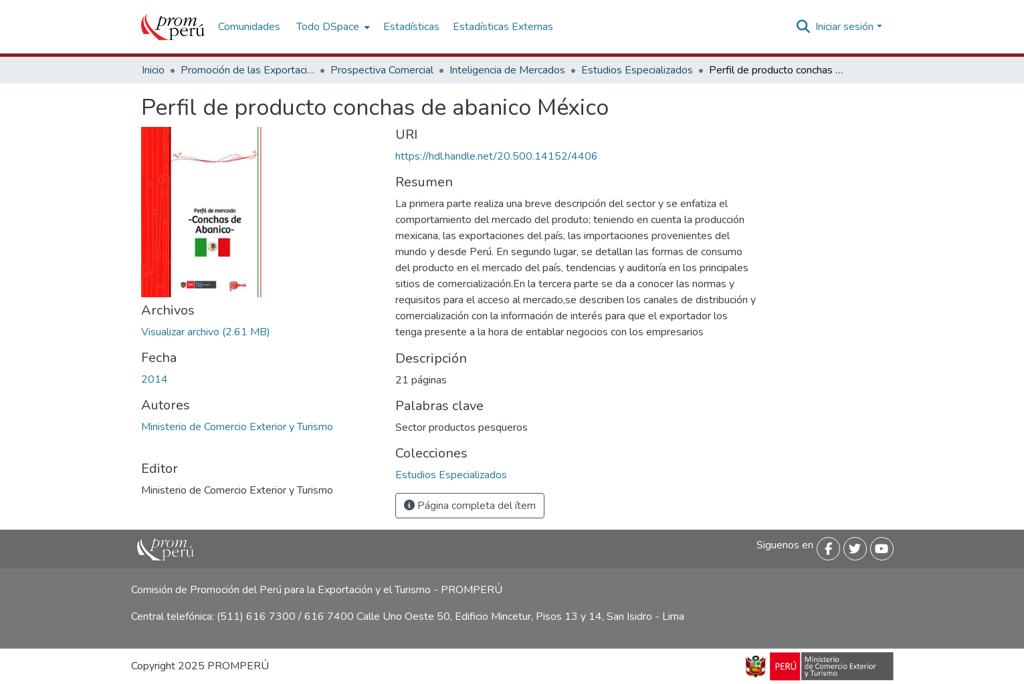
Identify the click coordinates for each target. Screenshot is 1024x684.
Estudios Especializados (637, 70)
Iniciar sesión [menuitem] (844, 26)
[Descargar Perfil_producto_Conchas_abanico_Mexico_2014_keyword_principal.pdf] (205, 332)
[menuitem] (332, 27)
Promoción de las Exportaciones (247, 70)
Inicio (153, 70)
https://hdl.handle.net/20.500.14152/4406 (496, 156)
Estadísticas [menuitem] (411, 26)
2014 (154, 379)
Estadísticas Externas (503, 26)
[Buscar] (803, 27)
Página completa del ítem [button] (470, 505)
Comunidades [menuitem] (249, 26)
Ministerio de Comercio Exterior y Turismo (237, 426)
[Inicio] (173, 26)
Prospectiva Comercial (381, 70)
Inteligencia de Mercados (507, 70)
